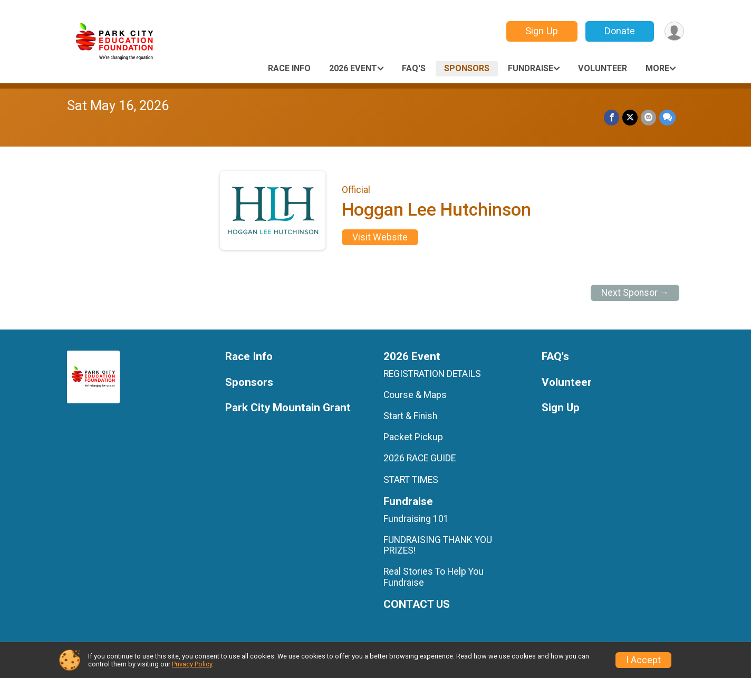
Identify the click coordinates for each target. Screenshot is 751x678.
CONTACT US (416, 604)
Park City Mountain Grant (288, 408)
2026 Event (353, 68)
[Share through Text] (667, 117)
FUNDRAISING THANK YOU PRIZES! (437, 545)
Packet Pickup (413, 437)
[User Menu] (674, 31)
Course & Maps (415, 395)
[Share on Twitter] (630, 117)
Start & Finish (410, 416)
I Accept (643, 660)
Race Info (289, 68)
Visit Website (380, 237)
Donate (619, 30)
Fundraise (530, 68)
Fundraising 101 (416, 519)
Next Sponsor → (635, 292)
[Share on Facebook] (611, 117)
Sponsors (466, 68)
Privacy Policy (192, 664)
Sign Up (541, 30)
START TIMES (410, 479)
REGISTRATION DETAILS (432, 374)
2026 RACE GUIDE (419, 458)
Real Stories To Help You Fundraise (433, 576)
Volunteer (602, 68)
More (657, 68)
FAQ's (414, 68)
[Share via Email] (648, 117)
